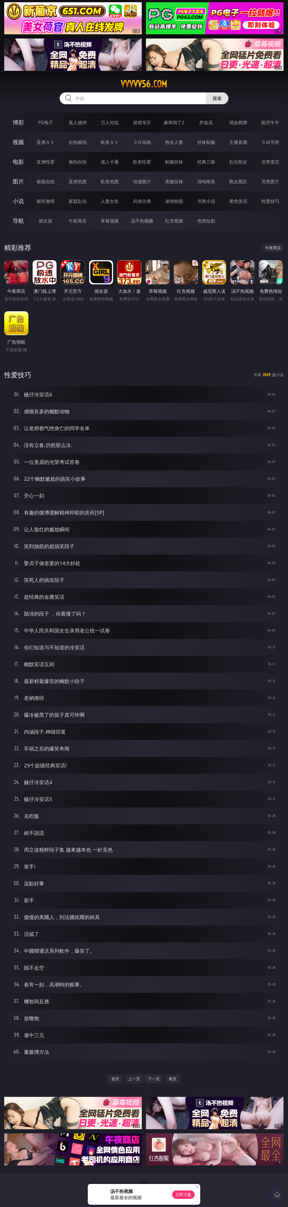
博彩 (18, 122)
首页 (115, 1078)
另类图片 (270, 181)
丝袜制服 (206, 142)
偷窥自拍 (46, 181)
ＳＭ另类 (270, 142)
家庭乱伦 (78, 201)
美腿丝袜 (174, 181)
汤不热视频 (142, 221)
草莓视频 (110, 221)
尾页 (173, 1078)
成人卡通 (110, 162)
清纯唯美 (206, 181)
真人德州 (78, 122)
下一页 (154, 1078)
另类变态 (270, 162)
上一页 (134, 1078)
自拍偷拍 (78, 142)
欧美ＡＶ (110, 142)
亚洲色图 (78, 181)
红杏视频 (174, 221)
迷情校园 (174, 201)
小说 (18, 201)
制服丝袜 (174, 162)
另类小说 (206, 201)
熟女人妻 (174, 142)
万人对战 (110, 122)
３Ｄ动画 (142, 142)
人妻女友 (110, 201)
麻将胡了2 (174, 122)
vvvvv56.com (144, 84)
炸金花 (206, 122)
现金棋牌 (238, 122)
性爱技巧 (270, 201)
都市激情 (46, 201)
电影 (18, 161)
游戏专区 (142, 122)
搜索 (217, 98)
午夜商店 (78, 221)
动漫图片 (142, 181)
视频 (18, 142)
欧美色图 (110, 181)
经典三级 (206, 162)
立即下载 (183, 1194)
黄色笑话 (238, 201)
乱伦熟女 (238, 162)
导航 (18, 220)
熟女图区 (238, 181)
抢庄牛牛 (270, 122)
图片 (18, 181)
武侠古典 (142, 201)
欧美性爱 (142, 162)
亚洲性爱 (46, 162)
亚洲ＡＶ (46, 142)
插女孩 (45, 221)
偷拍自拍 (78, 162)
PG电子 (45, 122)
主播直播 (238, 142)
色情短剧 (206, 221)
